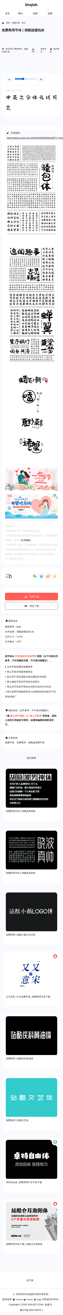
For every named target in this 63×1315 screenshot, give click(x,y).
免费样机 (37, 13)
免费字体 (52, 13)
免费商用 (21, 742)
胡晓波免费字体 (36, 742)
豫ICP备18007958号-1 (31, 1310)
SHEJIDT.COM (35, 1304)
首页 (7, 13)
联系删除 (26, 540)
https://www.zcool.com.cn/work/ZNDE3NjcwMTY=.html (35, 138)
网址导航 (22, 13)
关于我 (29, 1280)
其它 (24, 23)
